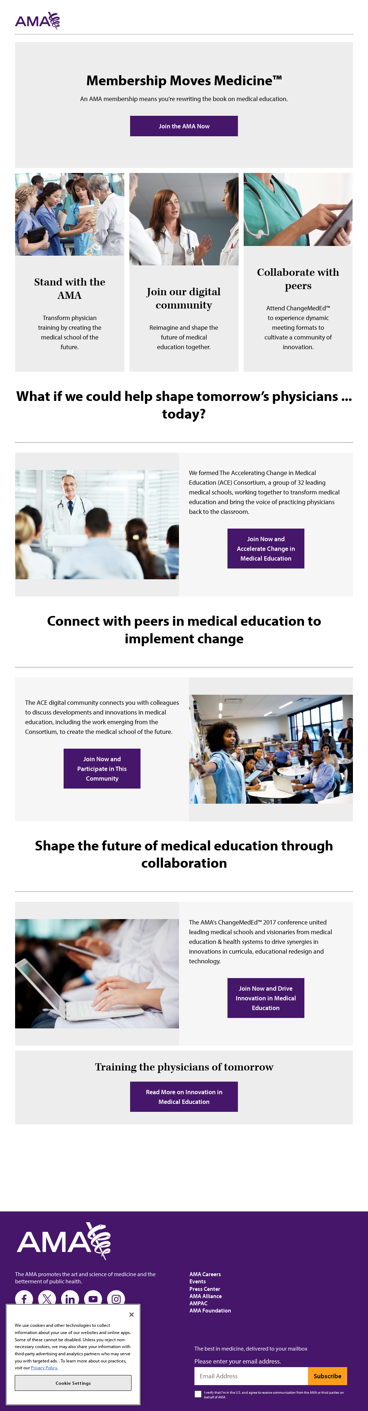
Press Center (204, 1288)
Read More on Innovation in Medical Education (184, 1097)
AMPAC (198, 1303)
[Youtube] (93, 1299)
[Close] (131, 1315)
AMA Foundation (210, 1310)
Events (197, 1281)
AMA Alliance (205, 1296)
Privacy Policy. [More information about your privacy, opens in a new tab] (44, 1367)
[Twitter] (47, 1299)
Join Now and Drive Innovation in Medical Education (266, 998)
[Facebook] (24, 1299)
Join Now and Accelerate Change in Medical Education (266, 548)
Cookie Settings (73, 1383)
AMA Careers (205, 1274)
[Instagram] (116, 1299)
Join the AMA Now (184, 126)
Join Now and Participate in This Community (102, 768)
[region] (73, 1354)
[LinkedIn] (70, 1299)
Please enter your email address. (237, 1361)
